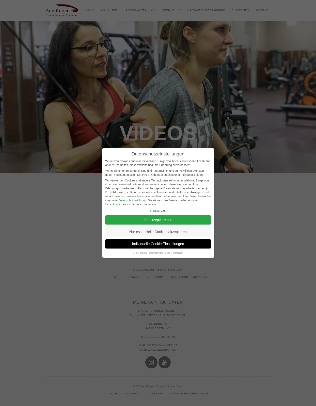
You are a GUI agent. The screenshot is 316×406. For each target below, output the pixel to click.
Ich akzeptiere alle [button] (158, 220)
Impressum (177, 253)
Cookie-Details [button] (140, 253)
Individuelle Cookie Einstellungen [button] (158, 244)
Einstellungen (113, 204)
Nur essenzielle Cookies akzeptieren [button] (158, 232)
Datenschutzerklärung (132, 200)
